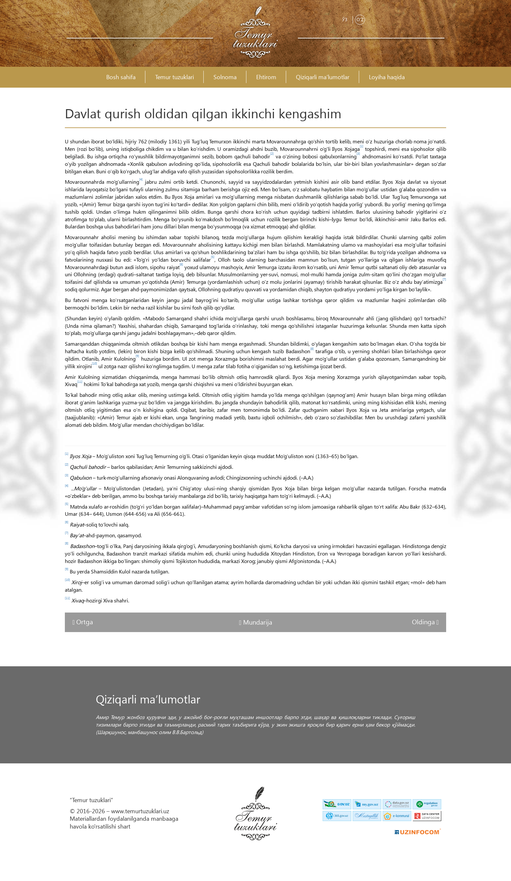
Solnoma (225, 77)
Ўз (344, 19)
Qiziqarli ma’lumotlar (322, 77)
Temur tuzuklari (174, 77)
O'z (360, 19)
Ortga (84, 621)
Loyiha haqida (387, 77)
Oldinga (424, 621)
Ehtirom (266, 77)
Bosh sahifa (121, 77)
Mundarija (257, 621)
